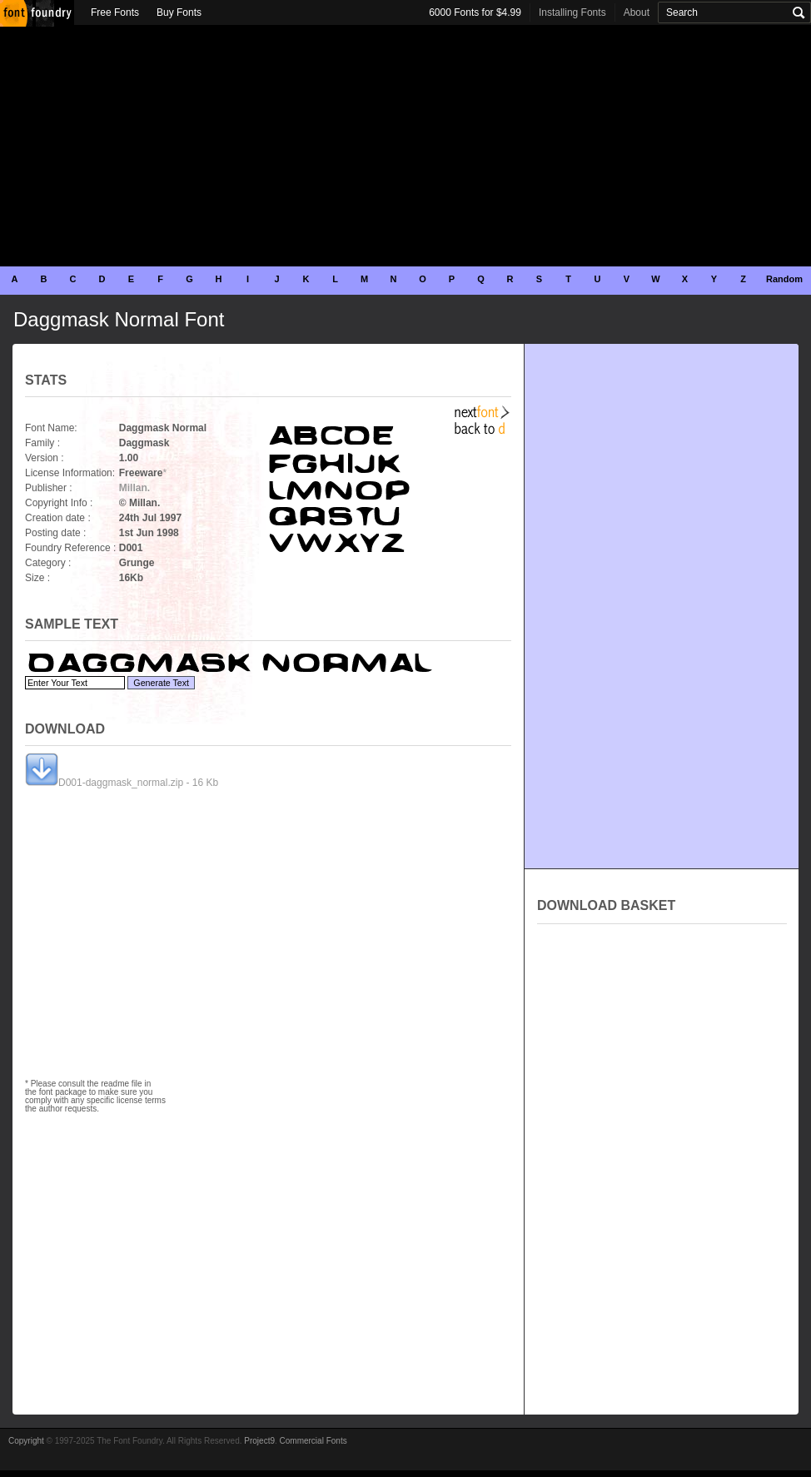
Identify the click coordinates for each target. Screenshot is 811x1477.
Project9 (259, 1440)
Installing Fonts (572, 12)
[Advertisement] (405, 145)
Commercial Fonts (313, 1440)
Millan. (134, 488)
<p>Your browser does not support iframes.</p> (662, 1111)
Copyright (26, 1440)
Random (784, 279)
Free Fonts (115, 12)
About (636, 12)
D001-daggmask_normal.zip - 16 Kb (121, 782)
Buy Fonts (179, 12)
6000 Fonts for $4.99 (475, 12)
